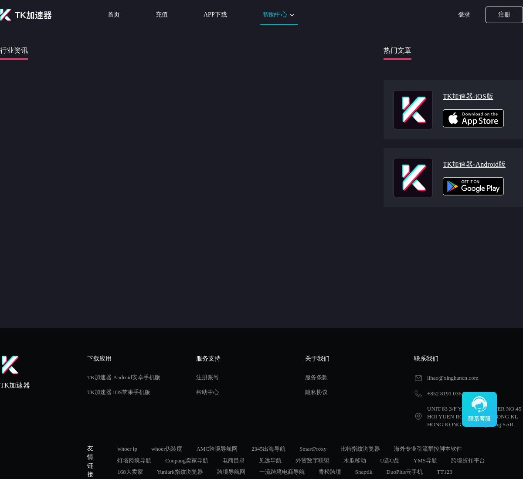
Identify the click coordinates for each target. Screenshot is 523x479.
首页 (114, 14)
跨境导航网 (231, 472)
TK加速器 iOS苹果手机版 (118, 392)
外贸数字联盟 (312, 460)
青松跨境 (330, 472)
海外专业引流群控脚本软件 (428, 448)
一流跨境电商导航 (282, 472)
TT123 (444, 472)
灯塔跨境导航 (134, 460)
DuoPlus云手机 (405, 472)
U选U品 (390, 460)
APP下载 (215, 14)
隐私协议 (316, 392)
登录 (464, 14)
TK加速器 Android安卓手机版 (123, 377)
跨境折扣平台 (468, 460)
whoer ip (127, 448)
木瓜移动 (354, 460)
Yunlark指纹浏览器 (180, 472)
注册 (504, 14)
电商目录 (233, 460)
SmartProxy (312, 448)
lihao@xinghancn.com (453, 377)
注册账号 (207, 377)
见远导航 (270, 460)
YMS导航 (425, 460)
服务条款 (316, 377)
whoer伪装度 (167, 448)
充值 (162, 14)
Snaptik (364, 472)
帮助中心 (279, 15)
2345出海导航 (268, 448)
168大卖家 (130, 472)
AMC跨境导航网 (217, 448)
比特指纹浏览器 (360, 448)
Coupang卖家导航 (186, 460)
